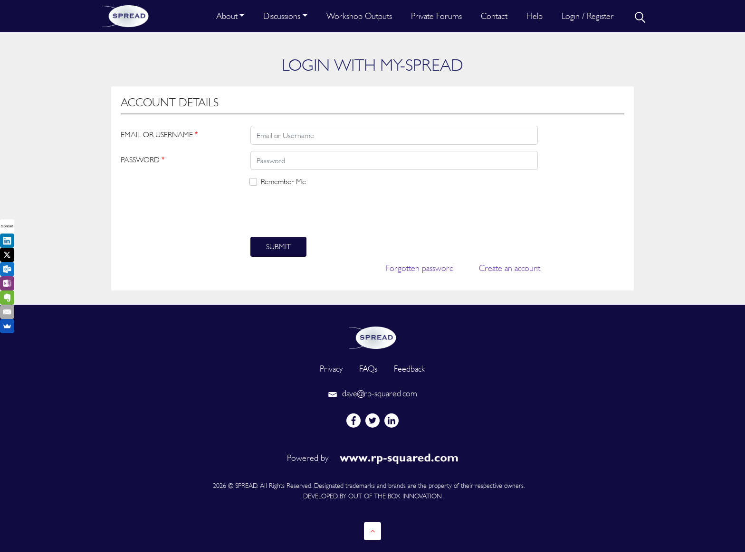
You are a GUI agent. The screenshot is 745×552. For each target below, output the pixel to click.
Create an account (509, 268)
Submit (278, 246)
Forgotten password (420, 268)
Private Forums (436, 16)
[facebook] (353, 420)
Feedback (409, 369)
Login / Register (588, 16)
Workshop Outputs (359, 16)
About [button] (227, 16)
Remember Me (283, 181)
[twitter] (372, 420)
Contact (494, 16)
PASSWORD (142, 159)
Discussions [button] (281, 16)
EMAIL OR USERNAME (159, 134)
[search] (639, 16)
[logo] (372, 337)
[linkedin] (391, 420)
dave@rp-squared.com (372, 393)
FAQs (368, 369)
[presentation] (322, 212)
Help (534, 16)
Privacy (331, 369)
